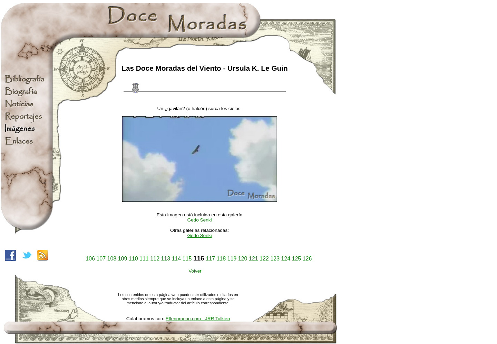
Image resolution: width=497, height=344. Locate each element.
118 (221, 259)
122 (264, 259)
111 (144, 259)
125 (296, 259)
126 (307, 259)
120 (242, 259)
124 (285, 259)
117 (210, 259)
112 (154, 259)
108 (112, 259)
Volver (194, 271)
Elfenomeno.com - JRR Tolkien (198, 318)
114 (176, 259)
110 (133, 259)
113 (165, 259)
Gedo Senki (199, 220)
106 (90, 259)
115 (187, 259)
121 (253, 259)
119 (232, 259)
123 (275, 259)
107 (101, 259)
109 (122, 259)
